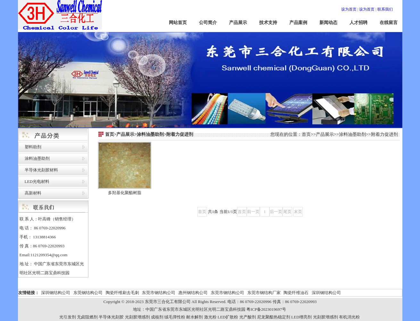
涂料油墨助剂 (37, 158)
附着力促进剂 (384, 134)
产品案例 (298, 22)
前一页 (253, 211)
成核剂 (157, 317)
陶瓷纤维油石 (296, 292)
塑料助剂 (33, 146)
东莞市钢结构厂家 (264, 292)
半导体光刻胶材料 (41, 170)
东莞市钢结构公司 (158, 292)
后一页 (276, 211)
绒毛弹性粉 (174, 317)
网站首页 (178, 22)
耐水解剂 (194, 317)
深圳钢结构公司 (55, 292)
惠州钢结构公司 (193, 292)
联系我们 (385, 9)
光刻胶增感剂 (137, 317)
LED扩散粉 (228, 317)
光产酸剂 (247, 317)
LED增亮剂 (301, 317)
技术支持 (268, 22)
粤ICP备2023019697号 (266, 309)
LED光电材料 (37, 181)
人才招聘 (358, 22)
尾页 (287, 211)
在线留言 (389, 22)
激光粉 (210, 317)
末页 (298, 211)
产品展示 (238, 22)
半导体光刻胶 (111, 317)
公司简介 (208, 22)
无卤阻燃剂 (87, 317)
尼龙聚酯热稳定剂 (273, 317)
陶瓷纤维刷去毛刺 (122, 292)
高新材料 (33, 193)
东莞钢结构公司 (88, 292)
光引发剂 (67, 317)
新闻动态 (328, 22)
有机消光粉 (349, 317)
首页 (306, 134)
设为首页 (349, 9)
